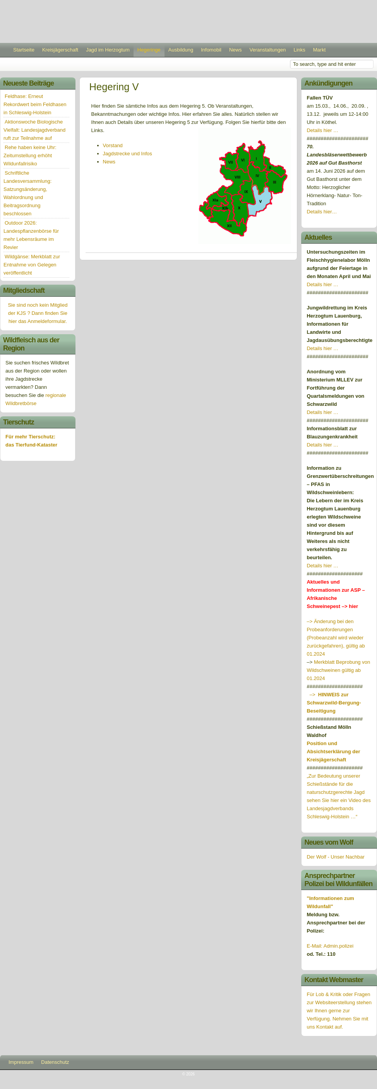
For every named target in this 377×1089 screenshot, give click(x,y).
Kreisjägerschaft (60, 50)
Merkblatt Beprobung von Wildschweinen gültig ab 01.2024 (338, 670)
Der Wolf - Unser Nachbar (335, 857)
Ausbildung (180, 50)
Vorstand (113, 145)
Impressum (21, 1062)
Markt (319, 50)
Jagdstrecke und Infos (127, 153)
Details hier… (322, 212)
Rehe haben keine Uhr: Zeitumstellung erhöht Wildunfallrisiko (30, 155)
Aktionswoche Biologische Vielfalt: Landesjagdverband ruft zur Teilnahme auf (34, 130)
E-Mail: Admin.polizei (330, 946)
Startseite (23, 50)
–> (334, 703)
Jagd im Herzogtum (108, 50)
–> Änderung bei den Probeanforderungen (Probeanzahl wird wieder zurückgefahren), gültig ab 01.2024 (336, 637)
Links (299, 50)
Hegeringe (149, 50)
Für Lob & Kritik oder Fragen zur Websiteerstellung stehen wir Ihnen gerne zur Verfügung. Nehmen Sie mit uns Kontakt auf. (339, 1010)
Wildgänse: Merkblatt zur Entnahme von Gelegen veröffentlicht (31, 265)
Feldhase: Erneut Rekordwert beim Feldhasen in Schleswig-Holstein (35, 104)
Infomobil (211, 50)
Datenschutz (55, 1062)
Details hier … (322, 130)
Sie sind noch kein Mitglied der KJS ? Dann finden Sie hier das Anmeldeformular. (37, 313)
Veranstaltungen (267, 50)
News (235, 50)
